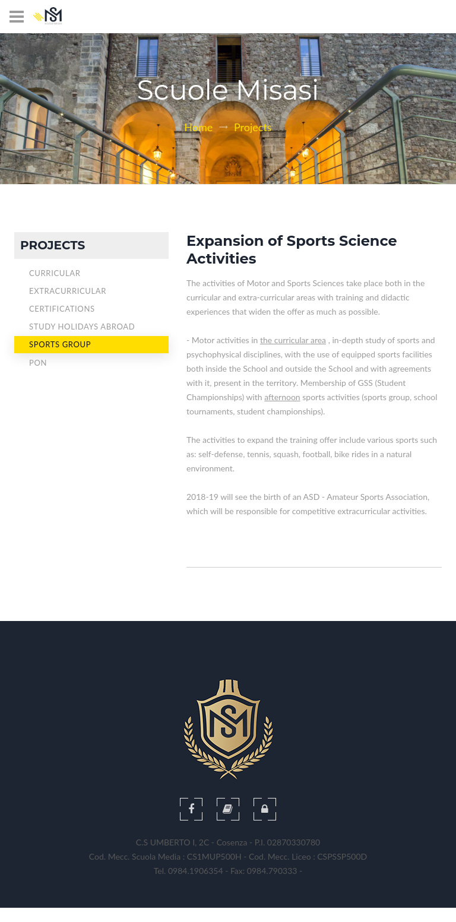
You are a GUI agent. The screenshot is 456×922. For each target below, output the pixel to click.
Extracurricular (67, 291)
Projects (253, 127)
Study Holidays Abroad (82, 326)
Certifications (62, 308)
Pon (38, 362)
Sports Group (60, 344)
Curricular (55, 273)
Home (198, 127)
